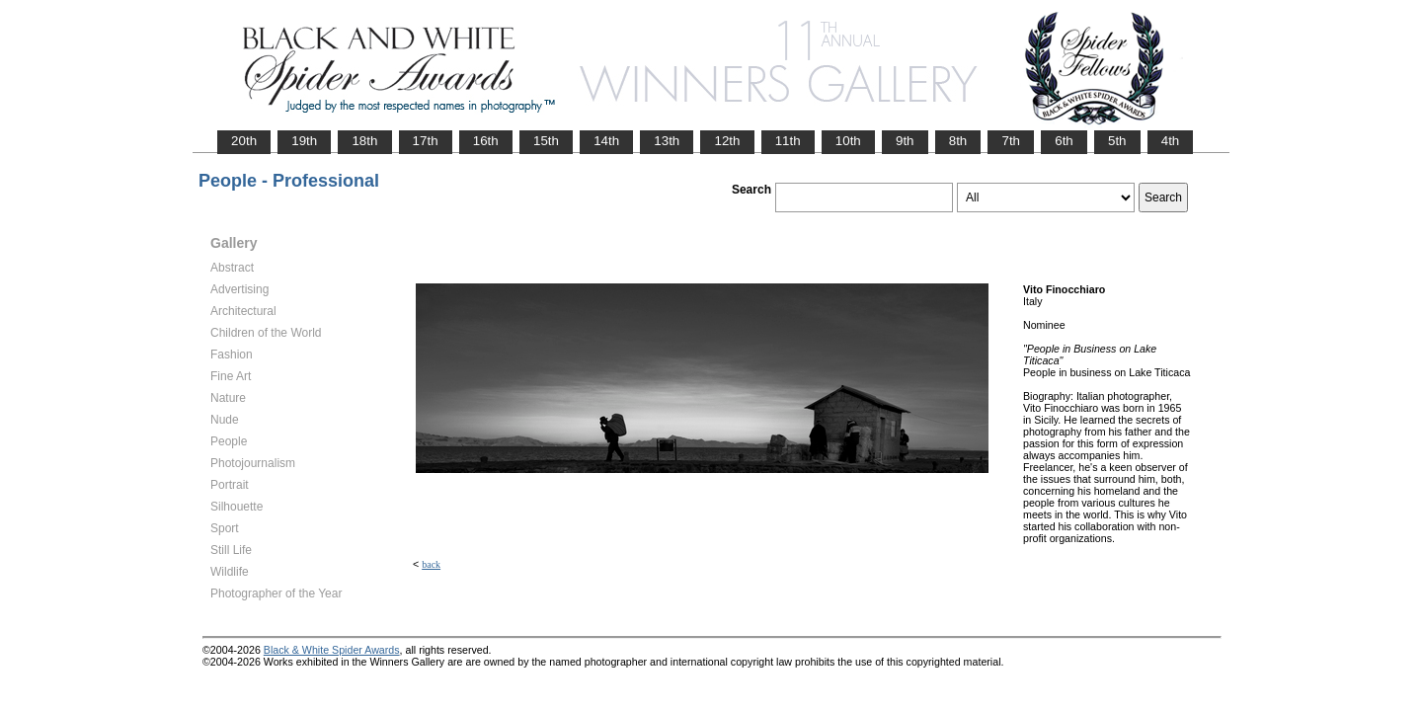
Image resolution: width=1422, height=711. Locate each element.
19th (304, 140)
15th (546, 140)
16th (486, 140)
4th (1170, 140)
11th (788, 140)
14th (606, 140)
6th (1064, 140)
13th (666, 140)
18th (364, 140)
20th (244, 140)
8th (958, 140)
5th (1117, 140)
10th (848, 140)
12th (726, 140)
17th (425, 140)
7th (1010, 140)
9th (905, 140)
